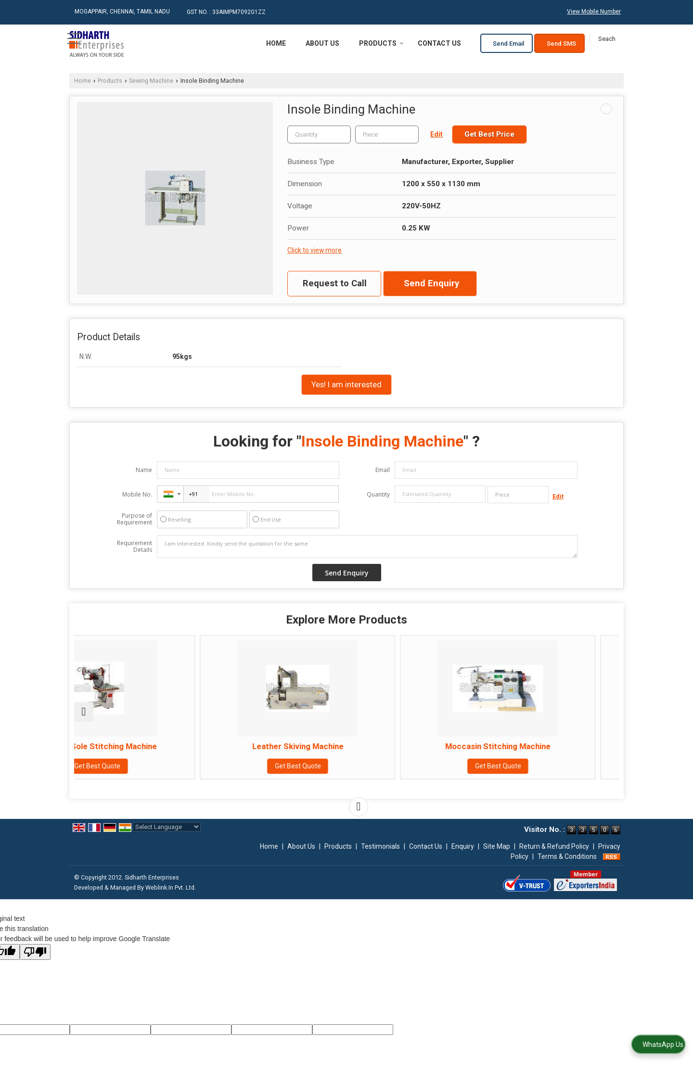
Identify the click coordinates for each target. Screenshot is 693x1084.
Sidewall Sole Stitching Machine (140, 751)
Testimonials (380, 846)
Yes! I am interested (346, 384)
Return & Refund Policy (554, 846)
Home (276, 43)
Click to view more (314, 250)
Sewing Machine (151, 80)
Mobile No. (137, 494)
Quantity (378, 494)
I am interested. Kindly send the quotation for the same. (367, 546)
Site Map (496, 846)
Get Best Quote (140, 775)
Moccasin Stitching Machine (415, 746)
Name (144, 470)
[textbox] (387, 134)
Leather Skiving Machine (277, 746)
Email (382, 470)
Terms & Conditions (567, 856)
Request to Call (335, 283)
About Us (322, 43)
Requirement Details (134, 546)
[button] (594, 11)
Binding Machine (552, 746)
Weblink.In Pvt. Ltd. (170, 887)
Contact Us (439, 43)
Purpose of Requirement (134, 519)
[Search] (607, 39)
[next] (358, 806)
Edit (436, 134)
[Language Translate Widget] (167, 826)
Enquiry (462, 846)
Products (381, 43)
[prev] (83, 712)
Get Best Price (489, 134)
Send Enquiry (431, 283)
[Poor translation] (35, 952)
